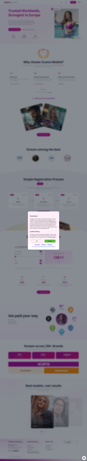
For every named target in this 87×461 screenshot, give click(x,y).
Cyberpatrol (37, 244)
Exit (37, 241)
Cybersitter (49, 244)
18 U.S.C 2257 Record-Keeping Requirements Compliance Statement (43, 246)
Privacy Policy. (52, 237)
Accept (50, 241)
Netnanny (44, 244)
